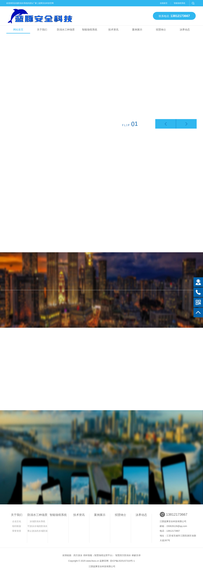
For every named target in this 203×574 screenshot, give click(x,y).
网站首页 (18, 29)
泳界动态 (185, 29)
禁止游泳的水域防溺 (37, 531)
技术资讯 (113, 29)
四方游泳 (77, 555)
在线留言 (163, 3)
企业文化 (16, 521)
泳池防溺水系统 (37, 521)
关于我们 (42, 29)
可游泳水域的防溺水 (37, 526)
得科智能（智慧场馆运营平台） (98, 555)
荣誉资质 (16, 531)
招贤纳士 (161, 29)
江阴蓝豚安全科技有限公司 (102, 566)
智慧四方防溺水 (123, 555)
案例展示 (137, 29)
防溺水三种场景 (66, 29)
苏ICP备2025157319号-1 (122, 561)
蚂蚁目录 (136, 555)
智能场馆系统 (179, 3)
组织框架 (16, 526)
